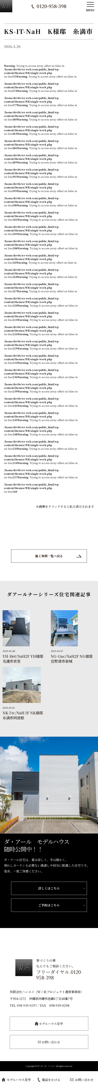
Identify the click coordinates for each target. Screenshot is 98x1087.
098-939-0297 (27, 1007)
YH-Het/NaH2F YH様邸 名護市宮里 (23, 659)
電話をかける (49, 1079)
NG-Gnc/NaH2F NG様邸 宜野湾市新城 (71, 659)
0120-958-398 (51, 6)
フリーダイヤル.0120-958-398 (59, 976)
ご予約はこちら (49, 906)
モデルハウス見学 (16, 1079)
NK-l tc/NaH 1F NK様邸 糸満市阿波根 (23, 716)
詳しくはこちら (49, 889)
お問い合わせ (81, 1079)
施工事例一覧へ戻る (49, 556)
